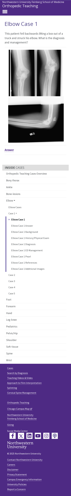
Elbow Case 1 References (24, 262)
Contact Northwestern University (24, 459)
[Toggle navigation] (4, 11)
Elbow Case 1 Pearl (21, 256)
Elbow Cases (14, 207)
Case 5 (11, 293)
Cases (10, 368)
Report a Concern (16, 489)
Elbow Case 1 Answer (22, 225)
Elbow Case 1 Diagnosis (23, 244)
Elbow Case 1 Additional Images (27, 268)
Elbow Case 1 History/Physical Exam (30, 238)
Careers (11, 464)
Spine (9, 353)
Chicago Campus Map (18, 408)
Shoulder (11, 340)
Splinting (12, 387)
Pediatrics (11, 326)
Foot (8, 299)
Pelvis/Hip (12, 333)
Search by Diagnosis (17, 373)
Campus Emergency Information (24, 479)
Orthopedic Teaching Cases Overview (26, 173)
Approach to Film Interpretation (24, 382)
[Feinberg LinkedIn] (29, 436)
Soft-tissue (12, 346)
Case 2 (11, 274)
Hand (9, 313)
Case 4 (11, 287)
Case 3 (11, 281)
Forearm (10, 306)
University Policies (17, 484)
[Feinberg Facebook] (13, 436)
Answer (9, 150)
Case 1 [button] (11, 213)
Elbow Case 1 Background (24, 231)
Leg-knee (11, 319)
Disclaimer (12, 469)
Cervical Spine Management (21, 392)
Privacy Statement (17, 474)
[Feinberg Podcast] (55, 436)
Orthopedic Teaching (20, 5)
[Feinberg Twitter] (21, 436)
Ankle (9, 187)
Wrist (9, 360)
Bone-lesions (13, 194)
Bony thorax (12, 180)
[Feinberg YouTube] (38, 436)
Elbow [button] (9, 200)
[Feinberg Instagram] (46, 436)
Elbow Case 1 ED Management (27, 250)
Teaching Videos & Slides (20, 377)
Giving (10, 424)
